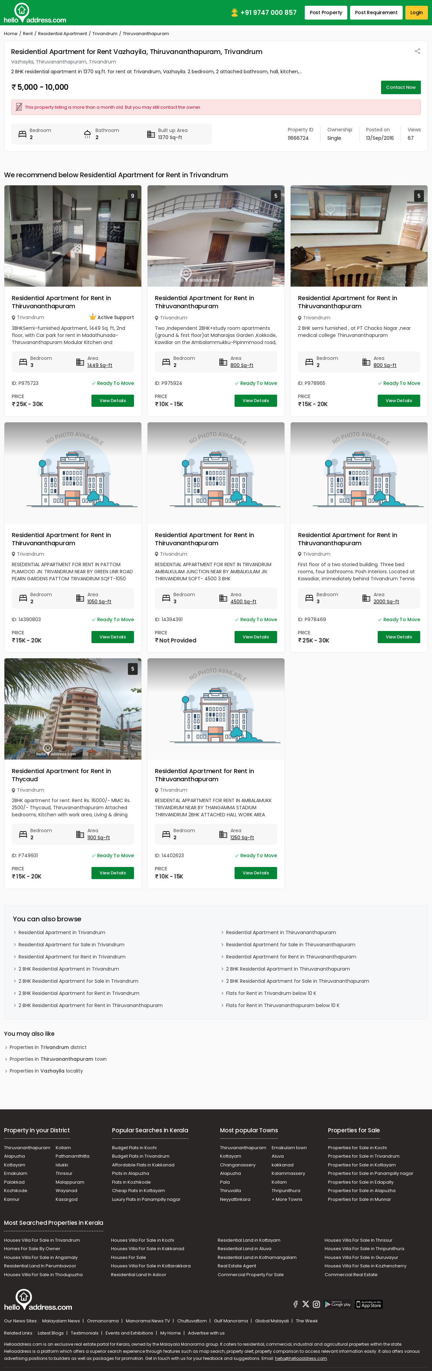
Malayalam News (61, 1321)
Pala (225, 1182)
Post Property (326, 12)
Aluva (278, 1156)
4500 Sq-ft (243, 601)
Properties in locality (46, 1071)
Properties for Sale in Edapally (361, 1182)
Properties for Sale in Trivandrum (364, 1156)
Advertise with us (206, 1333)
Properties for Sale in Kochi (357, 1147)
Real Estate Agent (237, 1266)
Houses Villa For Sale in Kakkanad (147, 1248)
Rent (28, 33)
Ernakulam (15, 1173)
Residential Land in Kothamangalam (257, 1257)
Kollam (63, 1147)
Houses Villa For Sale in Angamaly (41, 1257)
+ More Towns (287, 1199)
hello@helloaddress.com (301, 1358)
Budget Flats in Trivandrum (140, 1156)
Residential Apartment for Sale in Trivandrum (72, 944)
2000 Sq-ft (386, 601)
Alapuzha (14, 1156)
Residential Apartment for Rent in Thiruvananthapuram (61, 302)
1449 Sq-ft (99, 365)
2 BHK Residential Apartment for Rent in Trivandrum (79, 993)
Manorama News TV (148, 1321)
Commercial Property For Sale (251, 1274)
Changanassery (237, 1165)
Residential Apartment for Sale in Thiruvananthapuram (290, 944)
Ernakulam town (289, 1147)
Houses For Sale (128, 1257)
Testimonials (85, 1333)
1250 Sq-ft (242, 837)
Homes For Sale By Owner (32, 1248)
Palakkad (14, 1182)
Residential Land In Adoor (138, 1274)
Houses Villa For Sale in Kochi (142, 1240)
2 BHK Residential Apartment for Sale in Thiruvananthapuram (297, 981)
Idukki (62, 1165)
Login (416, 12)
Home (11, 33)
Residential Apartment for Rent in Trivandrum (72, 956)
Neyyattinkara (235, 1199)
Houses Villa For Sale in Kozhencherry (365, 1266)
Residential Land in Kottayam (249, 1240)
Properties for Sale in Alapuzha (362, 1190)
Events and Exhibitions (130, 1333)
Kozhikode (15, 1190)
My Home (171, 1333)
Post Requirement (376, 12)
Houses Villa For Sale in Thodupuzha (43, 1274)
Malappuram (70, 1182)
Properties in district (48, 1047)
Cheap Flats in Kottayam (138, 1190)
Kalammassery (288, 1173)
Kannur (12, 1199)
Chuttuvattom (192, 1321)
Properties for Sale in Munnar (359, 1199)
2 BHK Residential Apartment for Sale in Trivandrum (78, 981)
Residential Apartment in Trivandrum (62, 932)
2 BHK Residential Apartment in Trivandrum (69, 969)
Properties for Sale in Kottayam (362, 1165)
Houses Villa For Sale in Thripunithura (364, 1248)
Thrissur (64, 1173)
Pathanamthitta (72, 1156)
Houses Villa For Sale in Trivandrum (42, 1240)
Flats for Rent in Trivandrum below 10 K (271, 993)
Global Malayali (272, 1321)
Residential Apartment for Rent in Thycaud (61, 775)
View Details (113, 400)
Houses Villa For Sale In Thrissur (359, 1240)
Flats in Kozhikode (131, 1182)
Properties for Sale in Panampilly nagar (370, 1173)
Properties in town (58, 1059)
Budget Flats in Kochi (134, 1147)
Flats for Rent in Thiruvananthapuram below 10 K (283, 1005)
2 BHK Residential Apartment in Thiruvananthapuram (288, 969)
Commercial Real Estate (351, 1274)
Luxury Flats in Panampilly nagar (146, 1199)
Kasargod (67, 1199)
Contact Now (401, 87)
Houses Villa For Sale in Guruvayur (361, 1257)
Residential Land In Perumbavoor (40, 1266)
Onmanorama (103, 1321)
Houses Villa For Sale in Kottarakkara (151, 1266)
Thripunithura (286, 1190)
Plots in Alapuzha (130, 1173)
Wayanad (66, 1190)
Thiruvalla (230, 1190)
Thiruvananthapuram (27, 1147)
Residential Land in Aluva (244, 1248)
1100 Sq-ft (98, 837)
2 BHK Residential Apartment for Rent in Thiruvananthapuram (91, 1005)
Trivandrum (104, 33)
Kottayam (14, 1165)
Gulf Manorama (231, 1321)
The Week (307, 1321)
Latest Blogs (51, 1333)
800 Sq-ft (242, 365)
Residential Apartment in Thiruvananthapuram (281, 932)
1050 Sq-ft (99, 601)
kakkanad (283, 1165)
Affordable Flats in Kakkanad (143, 1165)
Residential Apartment (62, 33)
